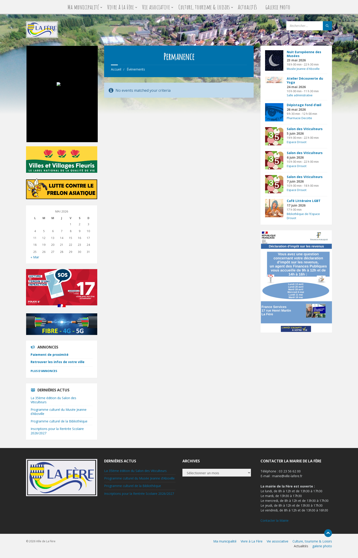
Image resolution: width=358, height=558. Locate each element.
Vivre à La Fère (120, 7)
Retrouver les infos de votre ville (57, 362)
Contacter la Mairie (275, 520)
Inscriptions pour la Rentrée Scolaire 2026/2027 (57, 431)
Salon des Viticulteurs (305, 129)
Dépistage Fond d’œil (304, 105)
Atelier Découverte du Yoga (305, 80)
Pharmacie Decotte (299, 118)
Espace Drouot (296, 142)
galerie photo (277, 7)
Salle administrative (300, 95)
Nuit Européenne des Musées (304, 54)
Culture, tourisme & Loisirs (204, 7)
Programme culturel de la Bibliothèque (59, 421)
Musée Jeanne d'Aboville (303, 69)
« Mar (35, 257)
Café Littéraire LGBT (304, 201)
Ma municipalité (83, 7)
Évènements (136, 69)
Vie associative (156, 7)
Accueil (116, 69)
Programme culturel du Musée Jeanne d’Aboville (59, 411)
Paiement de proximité (49, 354)
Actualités (247, 7)
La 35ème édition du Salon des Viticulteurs (53, 400)
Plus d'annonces (44, 371)
